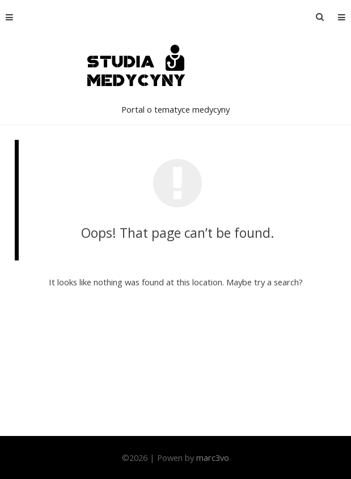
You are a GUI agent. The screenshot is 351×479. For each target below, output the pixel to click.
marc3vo (212, 457)
